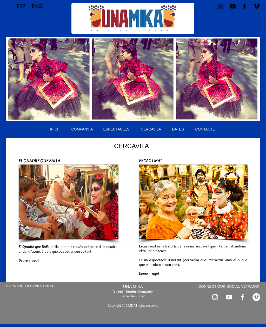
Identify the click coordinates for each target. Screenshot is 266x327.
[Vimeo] (256, 6)
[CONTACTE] (205, 129)
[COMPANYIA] (82, 129)
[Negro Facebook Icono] (244, 6)
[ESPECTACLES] (116, 129)
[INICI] (54, 129)
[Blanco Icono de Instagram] (215, 297)
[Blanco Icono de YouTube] (229, 297)
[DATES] (177, 129)
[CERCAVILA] (151, 129)
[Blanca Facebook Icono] (243, 297)
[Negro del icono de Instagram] (220, 6)
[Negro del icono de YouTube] (232, 6)
